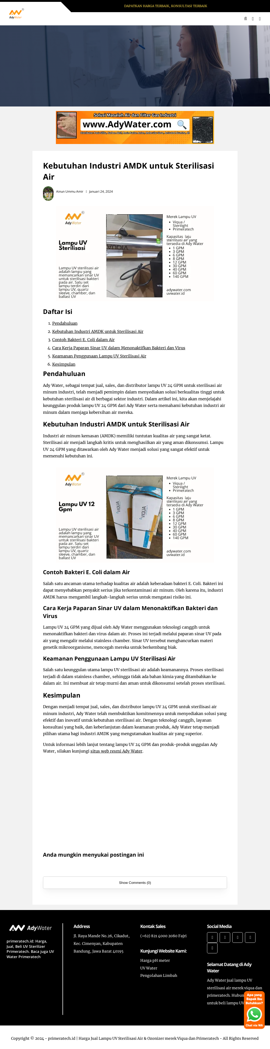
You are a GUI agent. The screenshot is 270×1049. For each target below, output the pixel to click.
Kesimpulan (63, 364)
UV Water (148, 968)
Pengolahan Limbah (158, 975)
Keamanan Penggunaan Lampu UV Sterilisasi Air (99, 356)
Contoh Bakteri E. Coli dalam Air (83, 339)
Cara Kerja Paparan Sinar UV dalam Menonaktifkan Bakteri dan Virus (118, 347)
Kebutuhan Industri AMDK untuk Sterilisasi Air (97, 331)
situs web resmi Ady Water (116, 751)
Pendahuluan (65, 323)
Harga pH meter (155, 960)
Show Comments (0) (135, 883)
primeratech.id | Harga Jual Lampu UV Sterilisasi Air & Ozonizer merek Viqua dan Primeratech (133, 1038)
